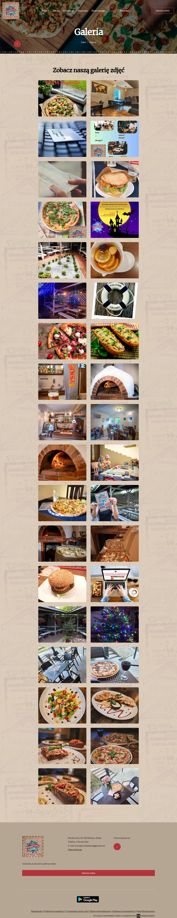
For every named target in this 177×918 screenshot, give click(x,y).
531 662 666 (82, 841)
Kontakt (124, 10)
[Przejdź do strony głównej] (10, 10)
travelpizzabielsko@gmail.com (90, 845)
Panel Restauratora (145, 911)
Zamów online (163, 10)
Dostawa (83, 10)
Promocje (68, 10)
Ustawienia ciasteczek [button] (77, 911)
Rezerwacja (97, 10)
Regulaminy (37, 911)
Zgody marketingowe (100, 911)
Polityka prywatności (54, 911)
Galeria (112, 10)
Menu (56, 10)
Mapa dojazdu (75, 849)
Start (45, 10)
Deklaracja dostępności (123, 911)
